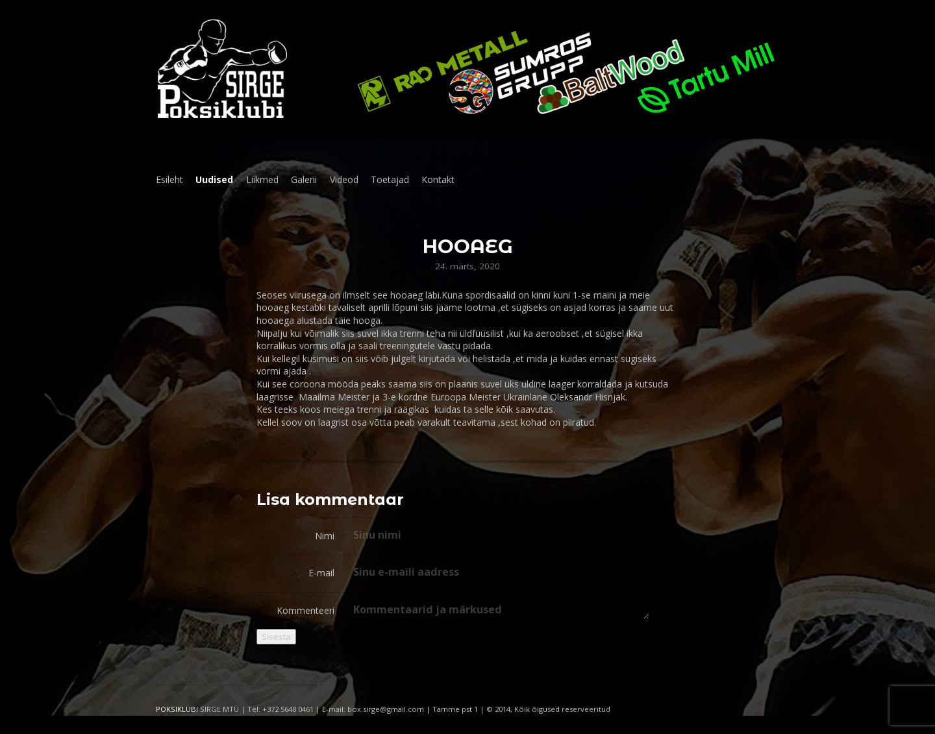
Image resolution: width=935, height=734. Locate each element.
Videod (344, 179)
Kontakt (438, 179)
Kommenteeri (305, 610)
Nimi (324, 536)
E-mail (321, 573)
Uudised (214, 179)
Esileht (169, 179)
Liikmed (262, 179)
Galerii (304, 179)
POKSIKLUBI (177, 709)
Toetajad (390, 179)
